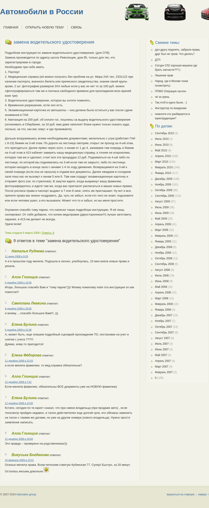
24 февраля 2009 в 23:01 (19, 460)
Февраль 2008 (164, 304)
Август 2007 (162, 338)
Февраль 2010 (164, 167)
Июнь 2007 (162, 349)
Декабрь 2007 (163, 315)
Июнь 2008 (162, 281)
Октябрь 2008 (163, 258)
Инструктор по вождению (171, 108)
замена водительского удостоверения (54, 42)
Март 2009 (161, 230)
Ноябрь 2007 (163, 321)
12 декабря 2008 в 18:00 (19, 439)
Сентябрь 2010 (164, 133)
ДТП (157, 59)
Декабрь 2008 (163, 247)
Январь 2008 (163, 309)
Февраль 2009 (164, 235)
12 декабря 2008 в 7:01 (18, 382)
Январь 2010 (163, 173)
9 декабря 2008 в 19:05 (18, 282)
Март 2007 (161, 366)
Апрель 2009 (163, 224)
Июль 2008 (162, 275)
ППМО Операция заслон (170, 91)
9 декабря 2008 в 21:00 (18, 329)
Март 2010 (161, 161)
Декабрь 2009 (163, 178)
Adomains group (26, 494)
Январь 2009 (163, 241)
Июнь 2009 (162, 213)
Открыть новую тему (44, 27)
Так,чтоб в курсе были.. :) (171, 102)
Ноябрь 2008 (163, 252)
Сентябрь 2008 (164, 264)
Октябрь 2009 (163, 190)
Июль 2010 (162, 138)
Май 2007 (161, 355)
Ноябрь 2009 (163, 184)
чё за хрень (162, 96)
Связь (76, 27)
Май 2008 (161, 286)
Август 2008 (162, 270)
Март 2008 (161, 298)
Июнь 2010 (162, 144)
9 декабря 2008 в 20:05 (18, 308)
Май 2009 (161, 218)
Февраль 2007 (164, 372)
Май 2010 (161, 150)
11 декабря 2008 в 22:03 (19, 360)
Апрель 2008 (163, 292)
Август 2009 (162, 201)
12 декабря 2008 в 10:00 (19, 403)
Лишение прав (164, 75)
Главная (10, 27)
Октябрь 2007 (163, 326)
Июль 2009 (162, 207)
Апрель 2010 (163, 156)
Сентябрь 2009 (164, 195)
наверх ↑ (203, 494)
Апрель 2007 (163, 361)
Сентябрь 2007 (164, 332)
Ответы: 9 (48, 232)
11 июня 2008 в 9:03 (16, 256)
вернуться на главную (180, 494)
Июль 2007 (162, 343)
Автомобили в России (41, 11)
